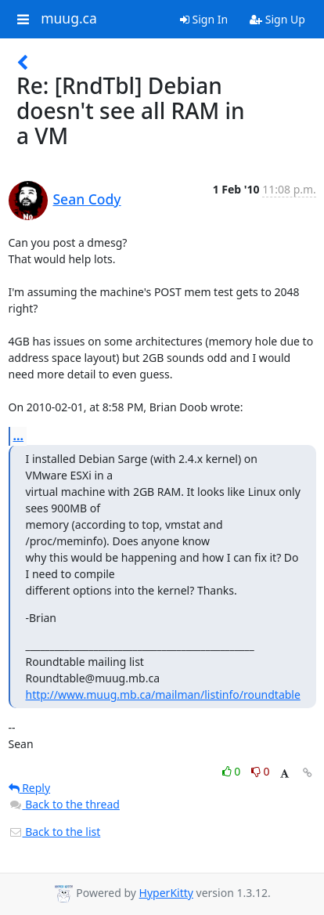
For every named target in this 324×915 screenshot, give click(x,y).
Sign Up (277, 19)
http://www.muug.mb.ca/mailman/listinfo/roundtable (163, 694)
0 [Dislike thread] (260, 771)
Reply (30, 787)
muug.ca (69, 18)
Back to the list (55, 831)
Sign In (204, 19)
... (18, 435)
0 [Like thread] (232, 771)
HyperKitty (166, 892)
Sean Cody (87, 199)
